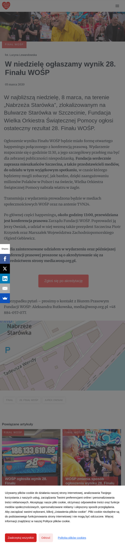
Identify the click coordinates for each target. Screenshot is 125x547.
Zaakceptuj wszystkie (21, 537)
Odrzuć (45, 537)
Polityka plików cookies (72, 537)
